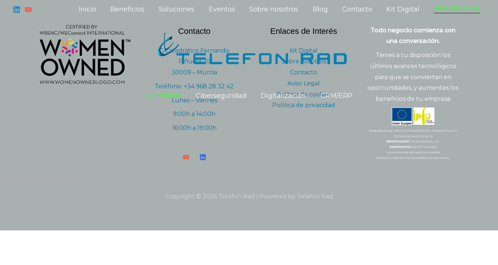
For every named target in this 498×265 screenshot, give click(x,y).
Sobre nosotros (273, 9)
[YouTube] (28, 9)
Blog (318, 9)
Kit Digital (399, 9)
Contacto (355, 9)
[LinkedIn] (203, 157)
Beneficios (130, 9)
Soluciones (178, 9)
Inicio (91, 9)
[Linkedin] (16, 9)
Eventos (222, 9)
